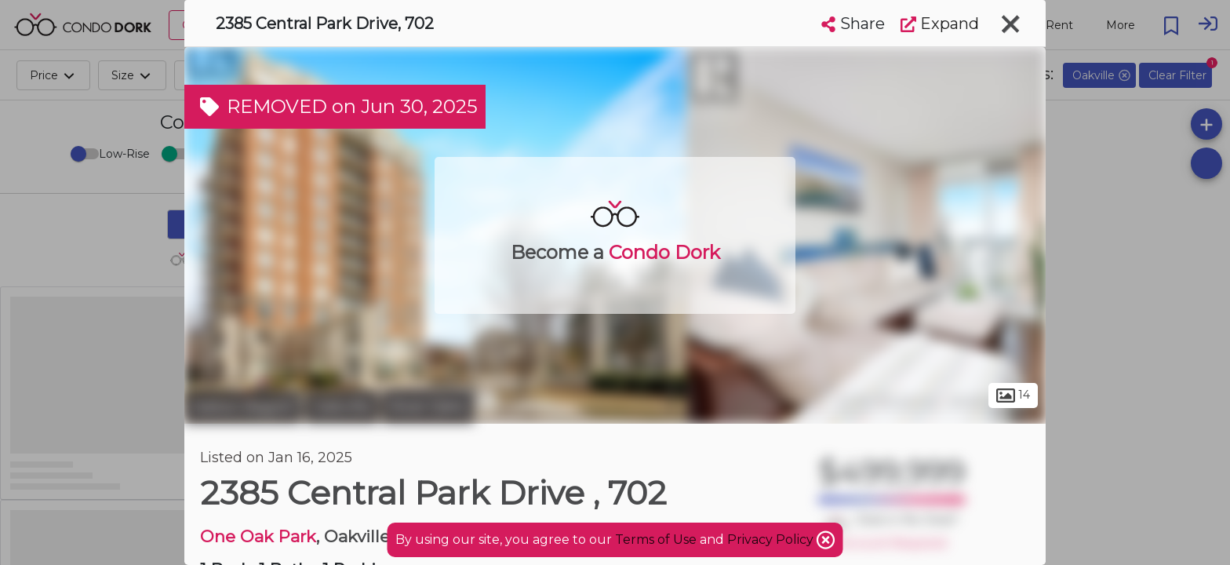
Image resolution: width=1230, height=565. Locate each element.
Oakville (341, 406)
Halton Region (242, 406)
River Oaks (428, 406)
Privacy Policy (772, 539)
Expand (940, 23)
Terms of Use (656, 539)
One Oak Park (258, 536)
